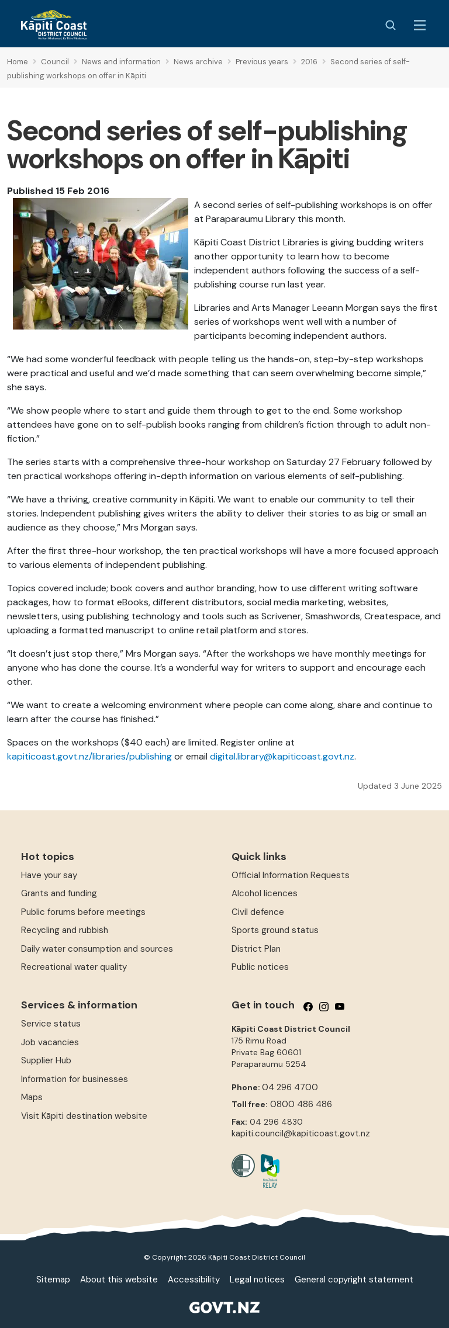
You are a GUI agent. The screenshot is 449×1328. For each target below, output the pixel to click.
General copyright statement (354, 1279)
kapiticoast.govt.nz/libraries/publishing (90, 756)
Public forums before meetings (83, 912)
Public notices (260, 967)
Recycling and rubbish (64, 930)
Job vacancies (50, 1042)
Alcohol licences (265, 893)
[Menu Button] (420, 25)
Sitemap (53, 1279)
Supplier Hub (46, 1060)
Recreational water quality (74, 967)
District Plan (256, 949)
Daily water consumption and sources (97, 949)
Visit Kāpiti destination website (84, 1116)
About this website (119, 1279)
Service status (51, 1023)
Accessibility (194, 1279)
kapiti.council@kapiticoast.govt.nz (301, 1133)
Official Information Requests (291, 875)
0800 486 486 (301, 1104)
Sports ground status (275, 930)
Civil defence (258, 912)
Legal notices (257, 1279)
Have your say (49, 875)
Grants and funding (59, 893)
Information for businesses (74, 1079)
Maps (32, 1097)
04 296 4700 (290, 1087)
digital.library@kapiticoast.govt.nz (282, 756)
